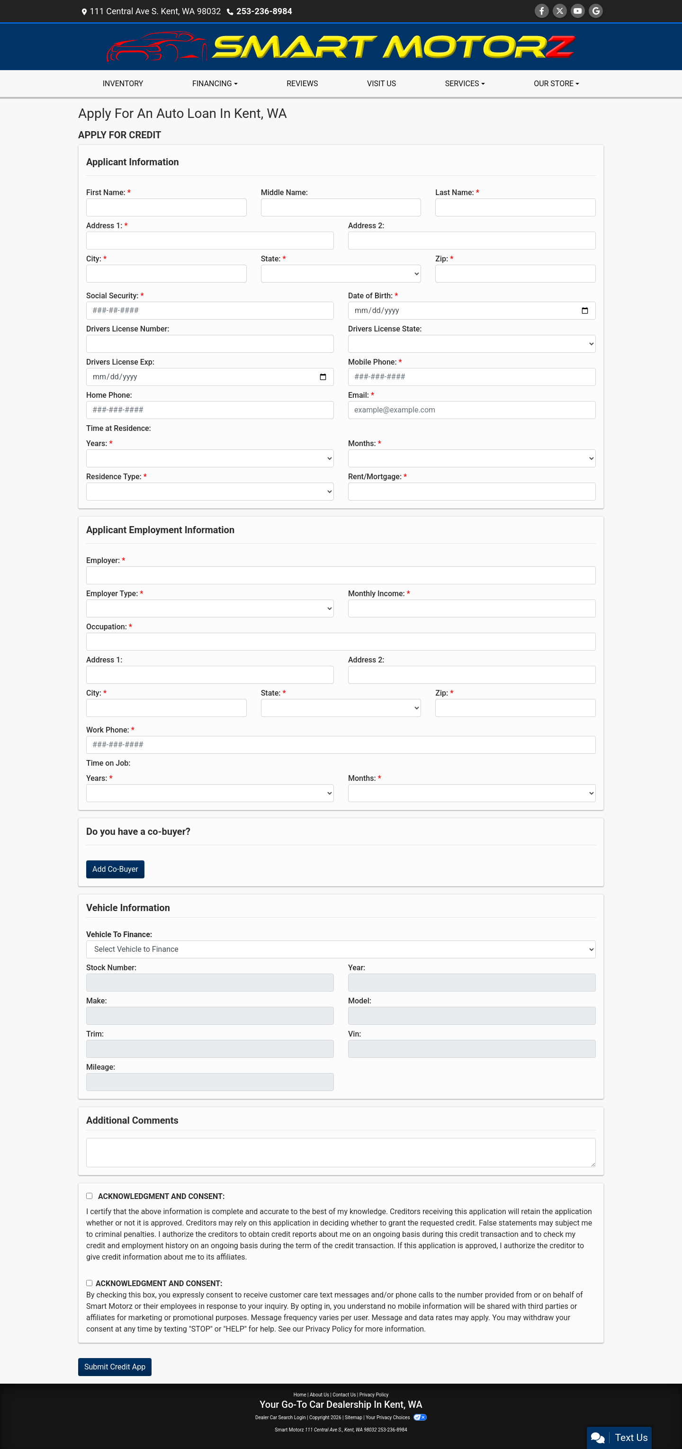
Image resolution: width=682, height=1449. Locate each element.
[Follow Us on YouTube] (578, 11)
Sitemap (353, 1417)
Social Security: (112, 295)
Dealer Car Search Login (280, 1417)
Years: (97, 443)
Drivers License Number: (127, 328)
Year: (356, 967)
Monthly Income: (376, 593)
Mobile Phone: (372, 362)
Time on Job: (108, 763)
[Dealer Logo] (341, 46)
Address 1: (104, 225)
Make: (96, 1000)
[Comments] (341, 1152)
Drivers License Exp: (120, 362)
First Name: (106, 192)
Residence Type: (114, 476)
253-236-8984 (264, 11)
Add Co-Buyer (115, 869)
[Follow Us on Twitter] (560, 11)
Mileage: (100, 1067)
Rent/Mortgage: (375, 476)
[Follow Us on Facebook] (542, 11)
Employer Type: (112, 593)
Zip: (441, 258)
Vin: (354, 1033)
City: (93, 258)
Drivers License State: (385, 328)
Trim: (95, 1033)
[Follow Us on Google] (596, 11)
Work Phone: (107, 729)
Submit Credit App (114, 1366)
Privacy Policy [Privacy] (374, 1394)
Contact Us (344, 1394)
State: (271, 258)
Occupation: (106, 626)
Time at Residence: (118, 428)
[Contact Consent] (89, 1283)
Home (300, 1394)
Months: (362, 443)
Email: (358, 395)
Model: (359, 1000)
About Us (319, 1394)
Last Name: (454, 192)
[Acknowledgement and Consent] (89, 1196)
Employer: (103, 560)
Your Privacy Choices (396, 1417)
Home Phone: (109, 395)
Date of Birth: (370, 295)
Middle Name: (284, 192)
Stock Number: (111, 967)
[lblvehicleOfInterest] (341, 949)
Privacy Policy (328, 1328)
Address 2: (366, 225)
